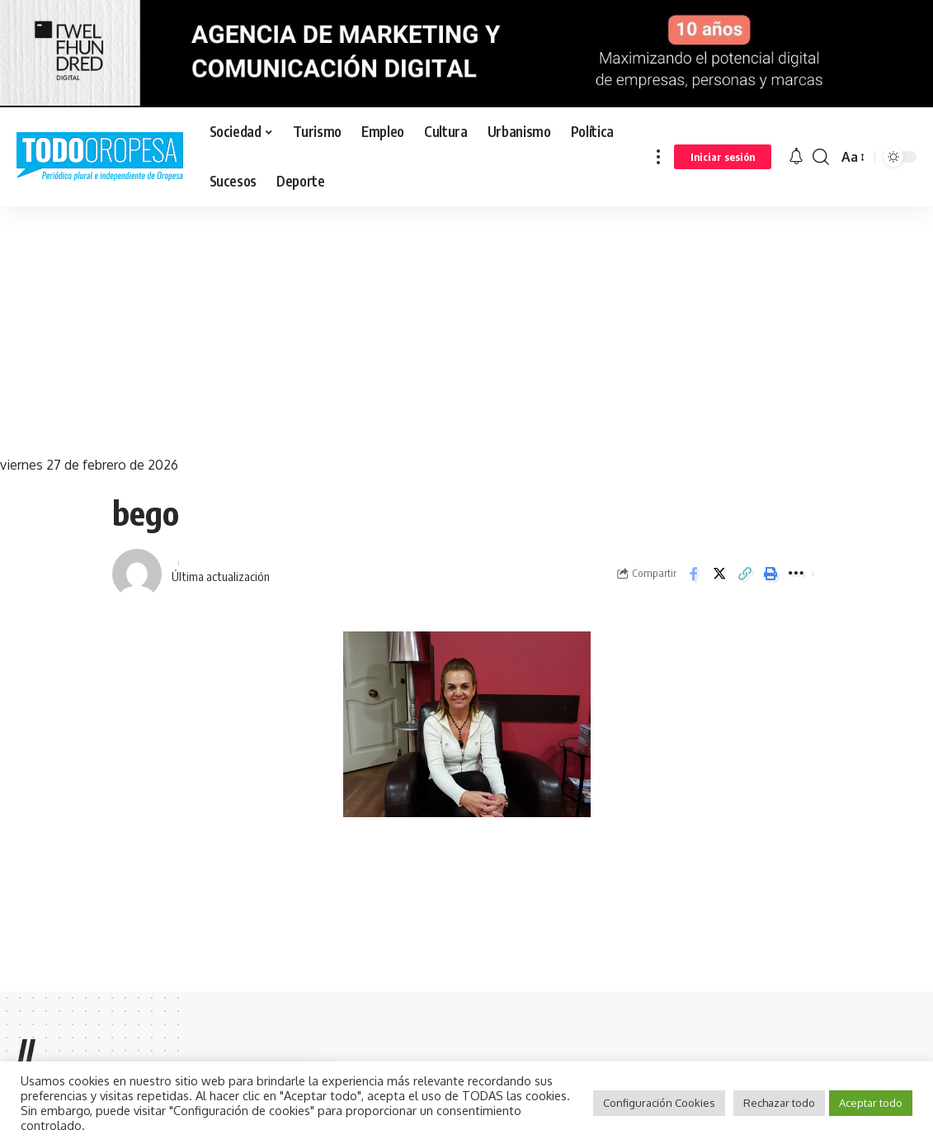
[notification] (796, 157)
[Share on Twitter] (719, 573)
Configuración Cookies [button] (659, 1102)
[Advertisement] (466, 330)
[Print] (770, 573)
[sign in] (722, 156)
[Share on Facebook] (693, 573)
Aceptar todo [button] (870, 1102)
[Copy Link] (744, 573)
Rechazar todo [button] (779, 1102)
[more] (658, 156)
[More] (796, 573)
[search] (821, 156)
